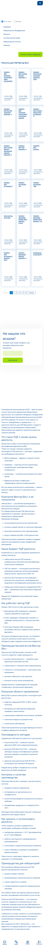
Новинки (6, 45)
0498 (25, 133)
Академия (7, 27)
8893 (25, 240)
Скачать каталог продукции (30, 54)
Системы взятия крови (11, 38)
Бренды (17, 21)
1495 (11, 133)
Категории (6, 21)
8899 (40, 170)
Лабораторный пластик (12, 42)
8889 (11, 277)
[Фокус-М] (7, 3)
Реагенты (6, 34)
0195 (25, 170)
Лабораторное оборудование (14, 30)
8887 (40, 277)
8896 (25, 203)
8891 (40, 240)
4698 (25, 96)
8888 (25, 277)
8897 (11, 203)
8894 (11, 240)
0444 (11, 170)
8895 (40, 203)
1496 (40, 96)
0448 (40, 133)
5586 (11, 96)
